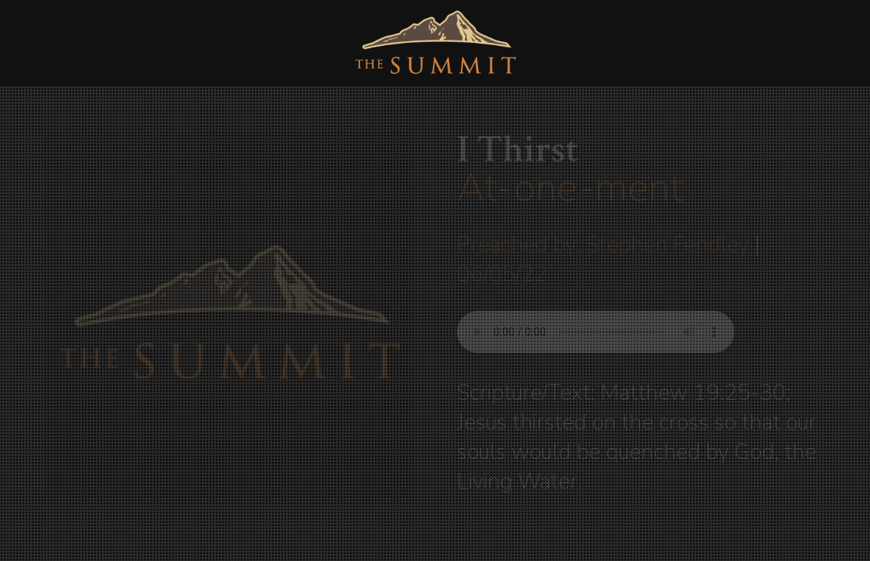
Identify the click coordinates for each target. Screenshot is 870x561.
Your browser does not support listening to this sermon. (595, 332)
